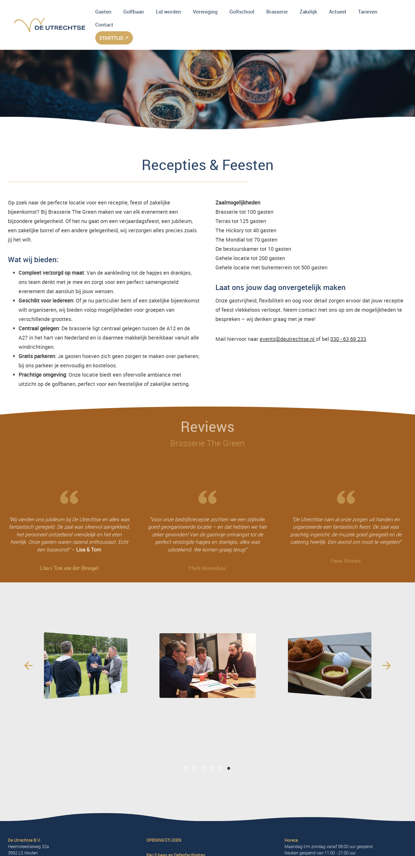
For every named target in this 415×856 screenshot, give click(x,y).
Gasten (103, 11)
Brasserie (277, 11)
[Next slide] (387, 666)
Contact (104, 24)
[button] (186, 768)
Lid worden (168, 11)
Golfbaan (133, 11)
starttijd (114, 37)
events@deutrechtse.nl (288, 338)
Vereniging (205, 11)
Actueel (337, 11)
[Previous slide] (28, 666)
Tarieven (367, 11)
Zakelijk (308, 11)
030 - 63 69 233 (348, 338)
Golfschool (241, 11)
